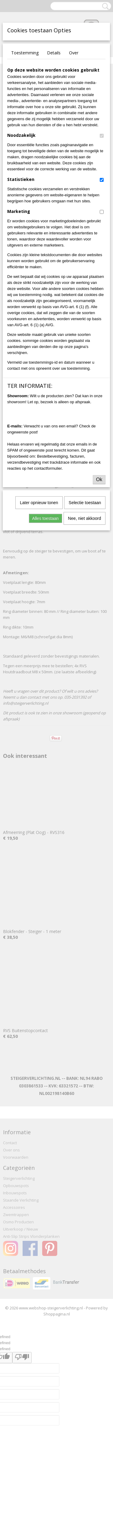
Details (54, 53)
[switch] (102, 136)
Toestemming (25, 53)
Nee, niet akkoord (84, 518)
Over (73, 53)
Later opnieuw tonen (39, 502)
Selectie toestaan (85, 502)
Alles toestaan (45, 518)
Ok (99, 479)
